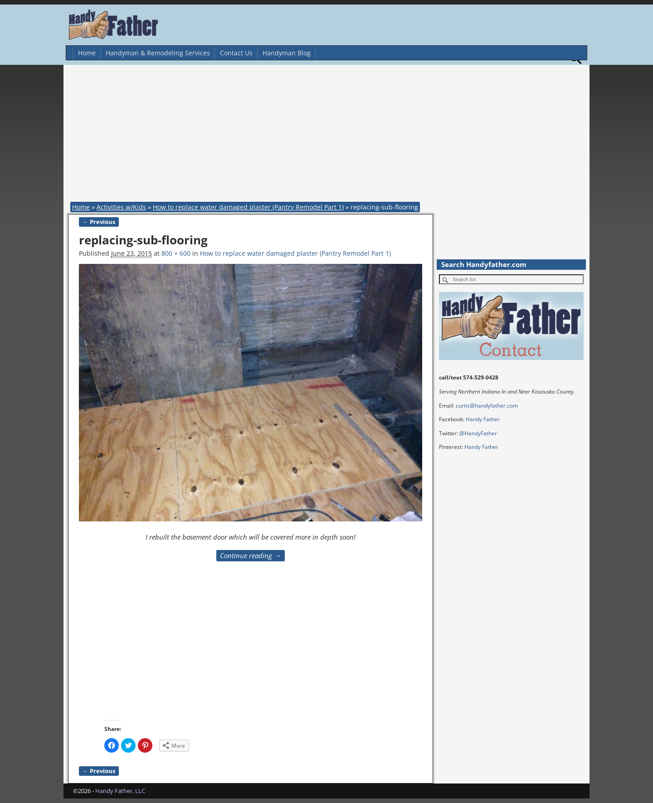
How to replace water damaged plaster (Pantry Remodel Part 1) (248, 207)
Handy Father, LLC (120, 791)
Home (87, 53)
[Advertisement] (328, 135)
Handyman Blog (287, 53)
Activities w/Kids (121, 207)
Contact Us (236, 53)
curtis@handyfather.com (487, 405)
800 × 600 (175, 253)
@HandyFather (478, 433)
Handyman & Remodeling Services (158, 53)
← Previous (99, 222)
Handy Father (483, 419)
